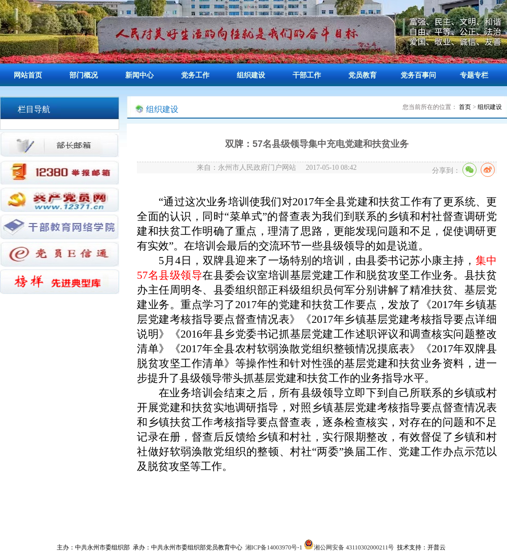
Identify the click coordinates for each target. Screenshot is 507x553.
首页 (465, 106)
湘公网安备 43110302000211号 (349, 547)
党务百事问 (418, 75)
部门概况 (83, 75)
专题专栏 (474, 75)
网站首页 (28, 75)
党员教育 (362, 75)
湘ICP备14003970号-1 (274, 547)
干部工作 (307, 75)
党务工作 (195, 75)
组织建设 (251, 75)
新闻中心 (139, 75)
